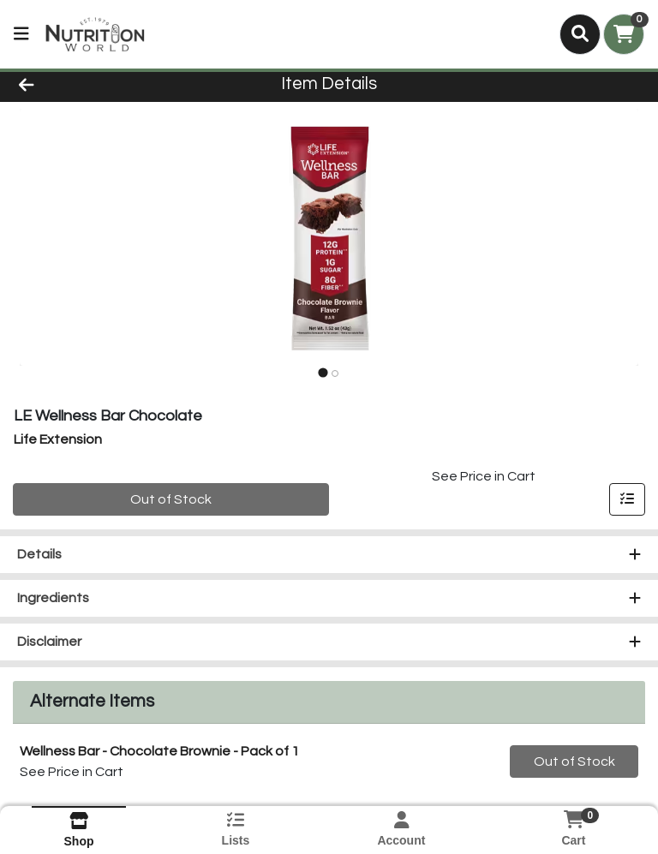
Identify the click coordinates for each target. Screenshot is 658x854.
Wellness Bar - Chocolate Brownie (159, 751)
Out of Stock (171, 499)
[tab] (322, 373)
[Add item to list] (627, 499)
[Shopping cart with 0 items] (623, 34)
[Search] (580, 34)
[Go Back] (92, 84)
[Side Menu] (21, 34)
